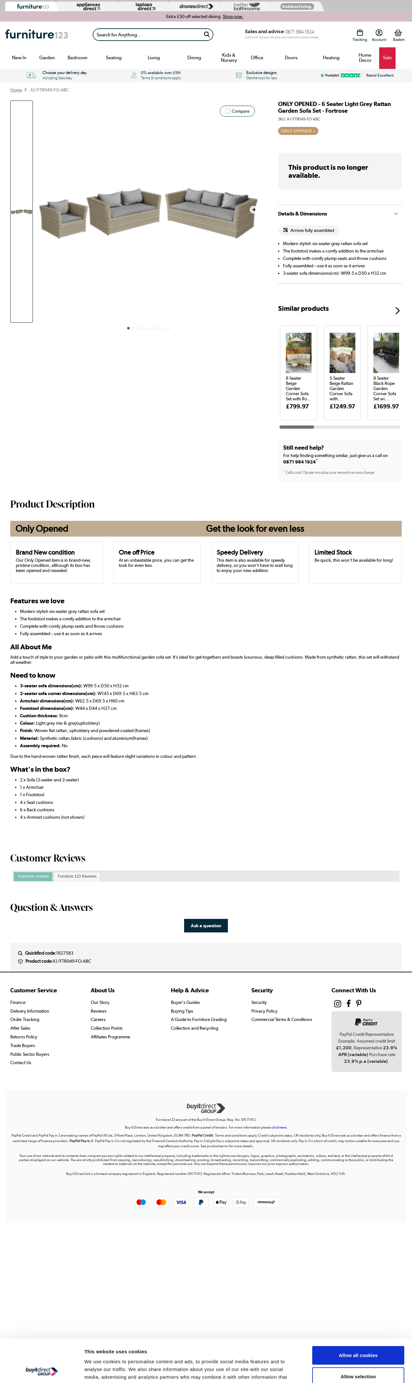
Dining (194, 58)
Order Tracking (24, 1019)
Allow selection (358, 1336)
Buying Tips (182, 1011)
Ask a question (206, 925)
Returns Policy (23, 1036)
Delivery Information (29, 1011)
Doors (291, 58)
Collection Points (107, 1028)
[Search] (147, 35)
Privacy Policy (264, 1011)
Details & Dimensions (302, 214)
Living (154, 58)
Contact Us (20, 1062)
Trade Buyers (22, 1045)
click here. (279, 1127)
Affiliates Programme (110, 1036)
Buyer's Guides (185, 1002)
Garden (47, 58)
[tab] (33, 877)
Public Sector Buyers (29, 1054)
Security (259, 1002)
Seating (114, 58)
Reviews (99, 1011)
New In (19, 58)
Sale (387, 58)
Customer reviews (33, 876)
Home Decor (365, 57)
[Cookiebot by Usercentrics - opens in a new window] (42, 1370)
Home (16, 89)
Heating (331, 58)
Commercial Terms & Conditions (281, 1019)
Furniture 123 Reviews (77, 876)
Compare (240, 111)
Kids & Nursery (229, 57)
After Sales (20, 1028)
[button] (254, 210)
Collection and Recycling (194, 1028)
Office (257, 58)
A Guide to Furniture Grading (199, 1019)
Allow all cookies (358, 1314)
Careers (98, 1019)
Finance (17, 1002)
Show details (338, 1370)
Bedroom (77, 58)
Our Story (100, 1002)
